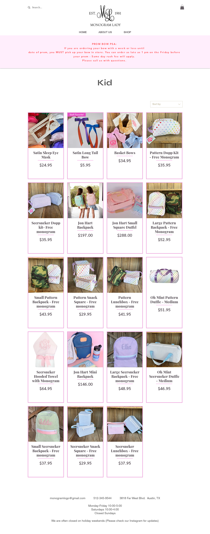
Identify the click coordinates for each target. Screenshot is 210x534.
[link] (182, 7)
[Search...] (37, 7)
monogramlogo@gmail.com (67, 498)
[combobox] (166, 104)
